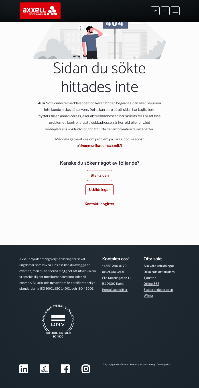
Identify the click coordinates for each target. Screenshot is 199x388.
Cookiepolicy (163, 364)
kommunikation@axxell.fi (101, 145)
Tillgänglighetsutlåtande (115, 364)
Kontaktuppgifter (99, 204)
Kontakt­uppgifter (115, 289)
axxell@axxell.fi (113, 272)
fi (165, 10)
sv (155, 10)
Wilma (148, 295)
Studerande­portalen (158, 289)
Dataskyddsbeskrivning (142, 364)
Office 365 (151, 283)
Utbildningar (99, 190)
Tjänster (150, 278)
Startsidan (100, 175)
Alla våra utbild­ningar (159, 266)
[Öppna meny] (175, 10)
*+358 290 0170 (114, 266)
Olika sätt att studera (159, 272)
